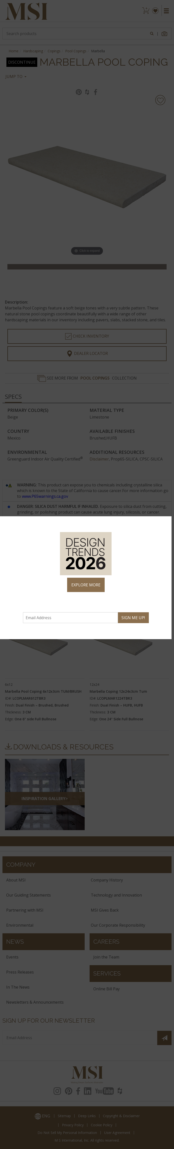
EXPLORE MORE (85, 585)
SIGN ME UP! (133, 617)
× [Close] (166, 522)
